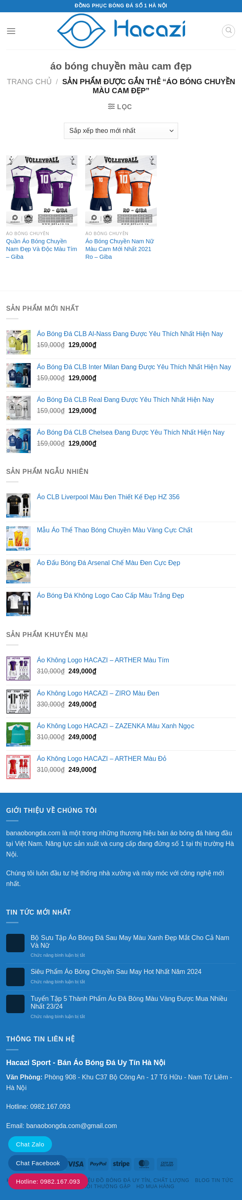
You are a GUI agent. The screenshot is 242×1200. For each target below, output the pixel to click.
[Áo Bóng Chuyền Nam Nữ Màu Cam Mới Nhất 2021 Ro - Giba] (120, 191)
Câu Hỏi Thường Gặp (100, 1186)
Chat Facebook (38, 1163)
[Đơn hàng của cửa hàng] (121, 131)
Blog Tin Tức (214, 1180)
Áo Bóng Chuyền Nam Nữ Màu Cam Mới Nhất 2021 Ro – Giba (119, 249)
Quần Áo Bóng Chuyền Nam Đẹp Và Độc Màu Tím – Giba (41, 249)
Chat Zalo (30, 1144)
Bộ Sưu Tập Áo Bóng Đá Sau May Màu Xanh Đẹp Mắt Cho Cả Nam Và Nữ (130, 941)
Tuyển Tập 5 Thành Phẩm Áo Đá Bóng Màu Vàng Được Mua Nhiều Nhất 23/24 (129, 1002)
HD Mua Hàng (155, 1186)
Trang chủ (29, 81)
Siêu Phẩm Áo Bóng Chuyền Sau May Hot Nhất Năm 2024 (116, 971)
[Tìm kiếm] (228, 31)
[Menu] (11, 31)
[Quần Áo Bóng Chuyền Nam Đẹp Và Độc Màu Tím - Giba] (41, 191)
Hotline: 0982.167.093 (48, 1181)
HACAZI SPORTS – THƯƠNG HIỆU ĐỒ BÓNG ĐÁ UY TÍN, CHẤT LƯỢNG (98, 1180)
